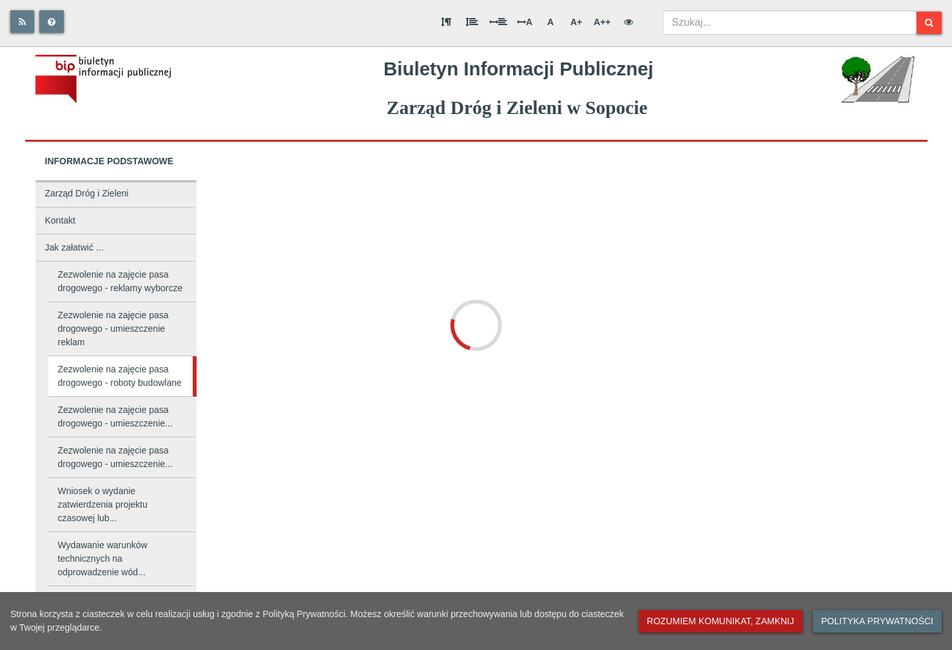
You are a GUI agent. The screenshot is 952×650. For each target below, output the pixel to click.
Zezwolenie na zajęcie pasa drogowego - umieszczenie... (115, 416)
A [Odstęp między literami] (524, 22)
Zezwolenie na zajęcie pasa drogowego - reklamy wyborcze (120, 281)
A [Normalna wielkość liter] (550, 22)
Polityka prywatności (877, 621)
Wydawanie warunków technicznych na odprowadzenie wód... (103, 558)
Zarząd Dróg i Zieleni (87, 193)
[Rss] (22, 21)
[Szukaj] (929, 23)
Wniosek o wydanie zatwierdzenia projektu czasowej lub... (103, 504)
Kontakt (60, 220)
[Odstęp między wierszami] (472, 21)
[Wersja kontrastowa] (628, 21)
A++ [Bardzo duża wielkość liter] (602, 22)
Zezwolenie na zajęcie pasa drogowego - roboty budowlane (120, 376)
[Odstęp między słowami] (498, 21)
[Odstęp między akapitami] (446, 21)
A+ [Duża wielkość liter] (576, 22)
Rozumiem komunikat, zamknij (720, 621)
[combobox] (790, 22)
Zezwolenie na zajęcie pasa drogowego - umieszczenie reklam (113, 328)
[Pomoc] (51, 21)
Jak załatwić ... (74, 247)
